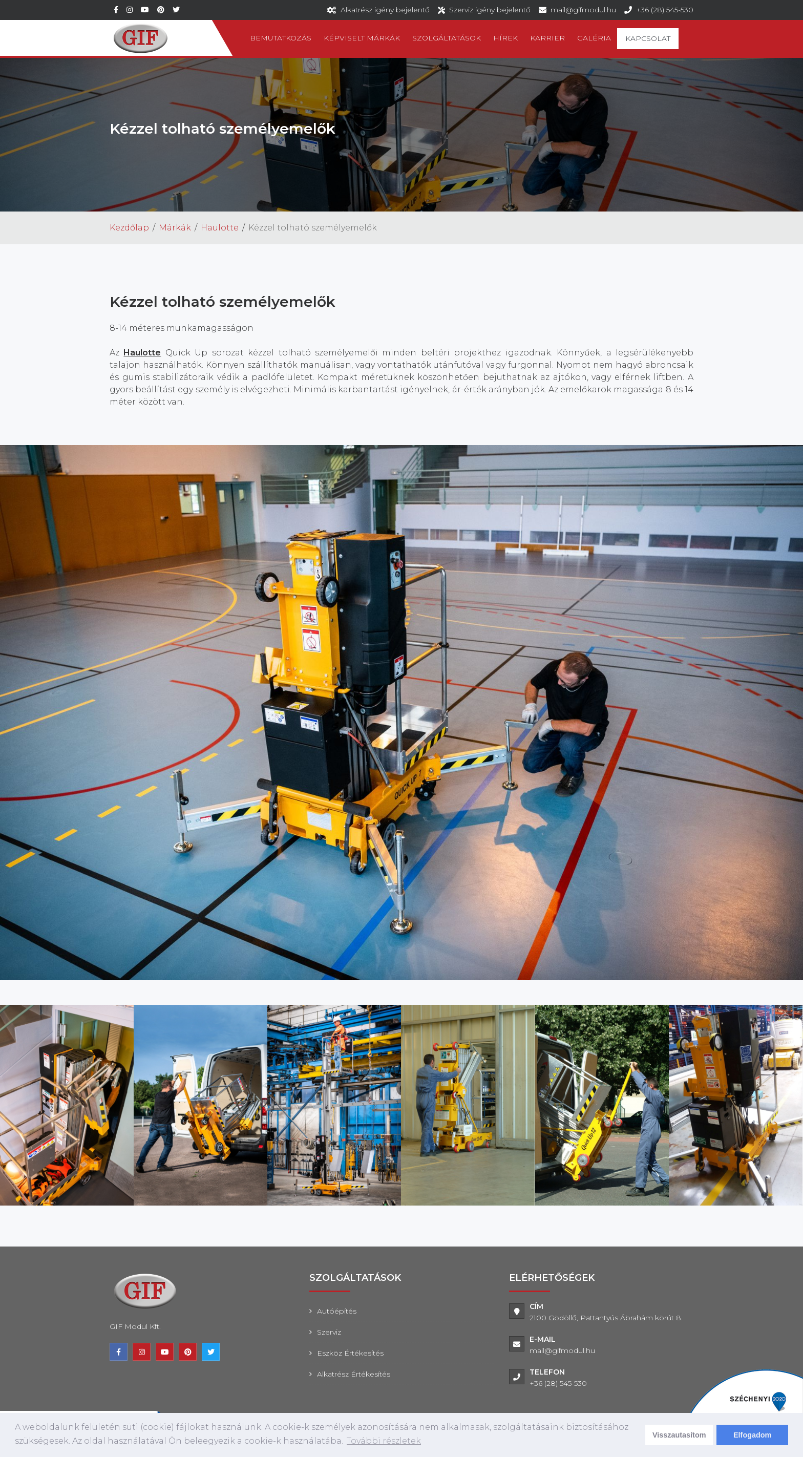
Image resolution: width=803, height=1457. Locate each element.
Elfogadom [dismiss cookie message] (752, 1435)
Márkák (175, 228)
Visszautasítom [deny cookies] (679, 1435)
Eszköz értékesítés (350, 1353)
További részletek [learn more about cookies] (384, 1441)
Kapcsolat (647, 38)
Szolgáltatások (446, 38)
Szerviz (329, 1332)
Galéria (594, 38)
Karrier (547, 38)
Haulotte (220, 228)
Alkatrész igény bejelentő (385, 9)
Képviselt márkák (362, 38)
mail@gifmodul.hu (583, 9)
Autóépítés (336, 1311)
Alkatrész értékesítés (353, 1374)
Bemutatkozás (280, 38)
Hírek (505, 38)
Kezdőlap (129, 228)
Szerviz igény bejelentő (490, 9)
